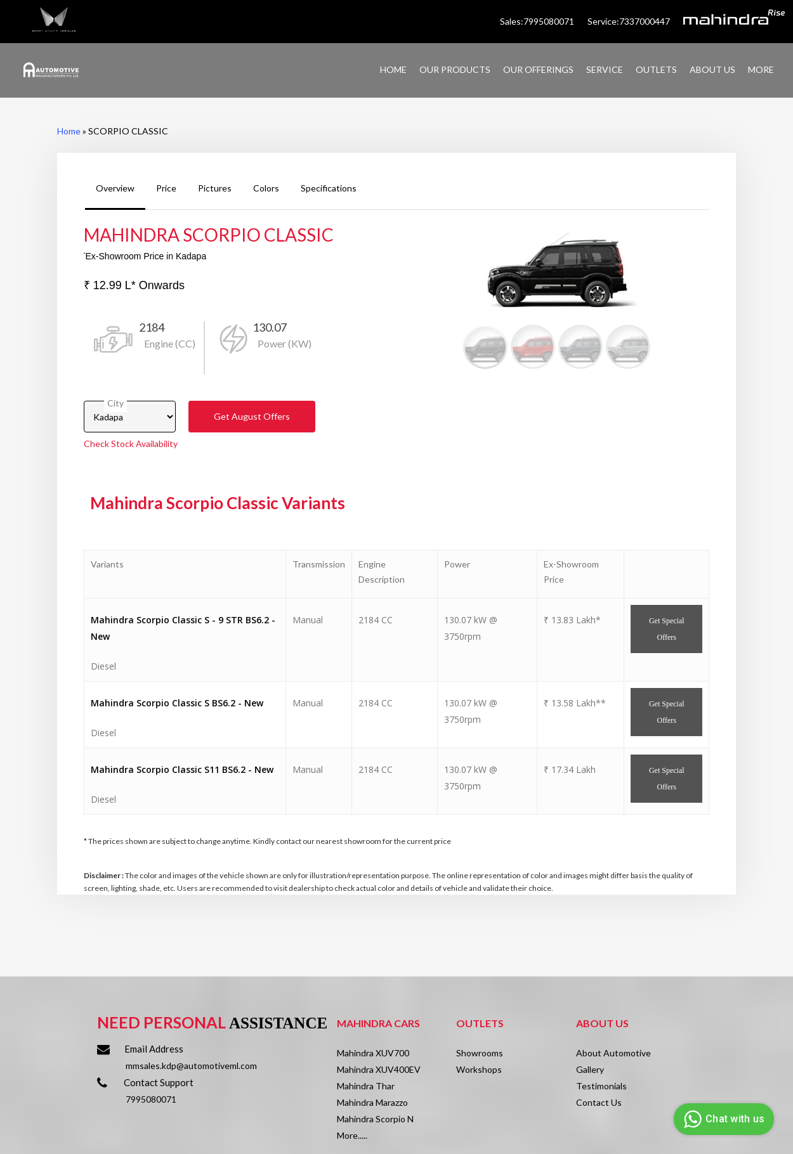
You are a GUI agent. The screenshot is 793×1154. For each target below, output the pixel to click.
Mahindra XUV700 (373, 1052)
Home (69, 131)
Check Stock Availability (131, 443)
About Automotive (613, 1052)
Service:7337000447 (628, 21)
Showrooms (479, 1052)
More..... (352, 1135)
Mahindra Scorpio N (375, 1118)
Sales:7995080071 (538, 21)
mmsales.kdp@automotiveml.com (191, 1065)
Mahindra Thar (366, 1085)
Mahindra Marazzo (372, 1102)
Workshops (479, 1069)
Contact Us (599, 1102)
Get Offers (252, 416)
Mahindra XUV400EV (379, 1069)
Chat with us (722, 1119)
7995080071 (151, 1099)
